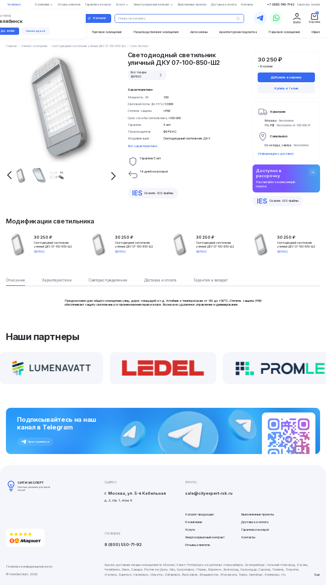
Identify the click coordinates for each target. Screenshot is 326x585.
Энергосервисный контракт (205, 537)
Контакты (248, 537)
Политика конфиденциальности (29, 566)
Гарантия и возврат (255, 530)
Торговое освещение (107, 32)
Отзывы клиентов (197, 545)
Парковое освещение (284, 32)
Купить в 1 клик (286, 88)
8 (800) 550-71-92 (123, 544)
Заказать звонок (308, 4)
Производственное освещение (156, 32)
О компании (193, 522)
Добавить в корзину (286, 77)
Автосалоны (199, 32)
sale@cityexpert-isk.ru (209, 493)
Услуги (190, 530)
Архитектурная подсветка (238, 32)
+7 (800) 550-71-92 (281, 4)
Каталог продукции (199, 514)
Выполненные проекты (257, 514)
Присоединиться (35, 442)
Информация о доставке (276, 154)
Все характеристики (142, 146)
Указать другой (38, 30)
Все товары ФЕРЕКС (147, 74)
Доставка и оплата (254, 522)
